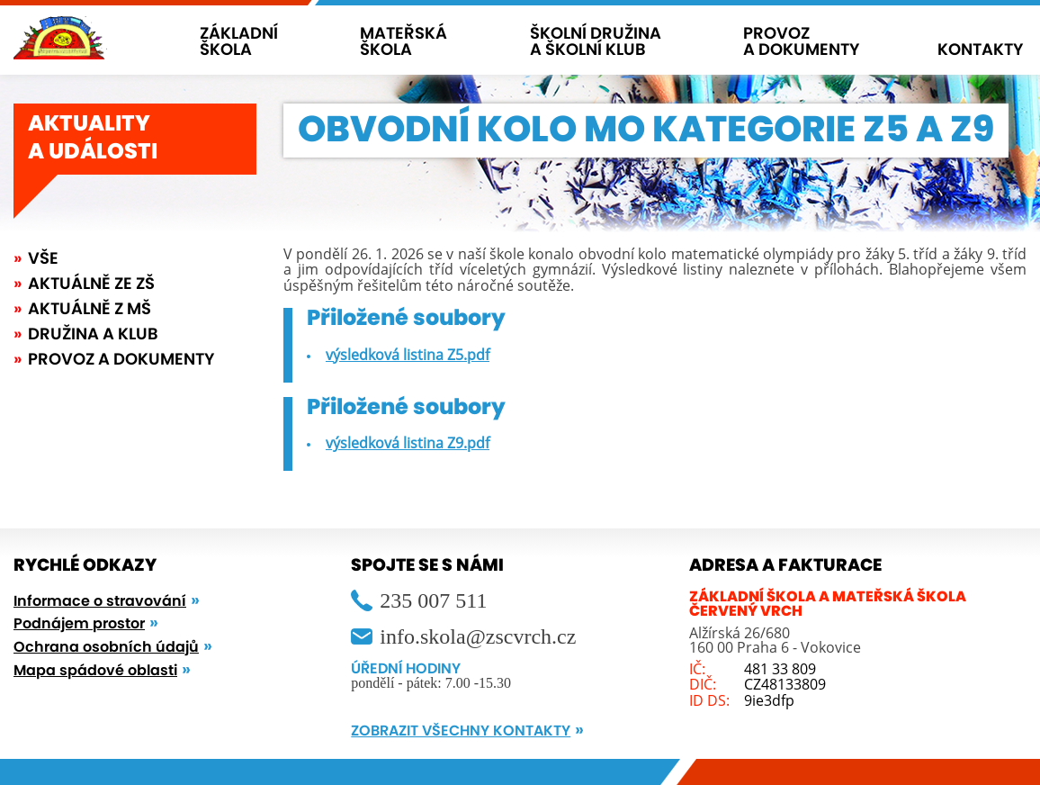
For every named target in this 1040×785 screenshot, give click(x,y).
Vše (43, 259)
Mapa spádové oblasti (95, 670)
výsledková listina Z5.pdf (407, 355)
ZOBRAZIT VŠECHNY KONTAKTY (460, 731)
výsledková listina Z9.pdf (407, 443)
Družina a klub (93, 335)
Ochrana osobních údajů (106, 647)
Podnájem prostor (79, 624)
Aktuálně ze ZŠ (91, 284)
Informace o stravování (99, 601)
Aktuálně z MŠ (89, 310)
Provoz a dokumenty (121, 360)
